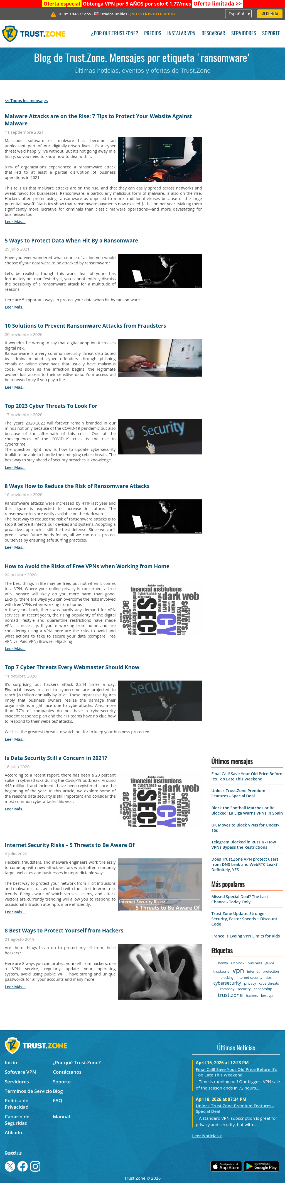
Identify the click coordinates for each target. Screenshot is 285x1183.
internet (253, 971)
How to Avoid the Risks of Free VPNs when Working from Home (87, 566)
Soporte (271, 33)
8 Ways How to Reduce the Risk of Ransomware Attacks (77, 486)
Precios (152, 33)
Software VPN (20, 1072)
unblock (237, 962)
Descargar (213, 33)
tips (269, 977)
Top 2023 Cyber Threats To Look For (51, 406)
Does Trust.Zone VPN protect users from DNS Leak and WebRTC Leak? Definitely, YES (244, 864)
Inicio (11, 1062)
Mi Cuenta (269, 14)
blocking (227, 977)
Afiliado (13, 1132)
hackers (252, 995)
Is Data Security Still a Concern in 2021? (56, 758)
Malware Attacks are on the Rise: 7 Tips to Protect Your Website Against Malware (98, 120)
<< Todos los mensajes (26, 100)
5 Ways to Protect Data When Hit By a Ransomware (71, 240)
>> (217, 3)
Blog (58, 1091)
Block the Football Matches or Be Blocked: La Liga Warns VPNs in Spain (247, 810)
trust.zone (230, 995)
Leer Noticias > (207, 1135)
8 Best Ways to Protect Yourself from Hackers (64, 930)
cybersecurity (227, 983)
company (227, 989)
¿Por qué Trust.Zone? (114, 33)
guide (270, 963)
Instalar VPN (181, 33)
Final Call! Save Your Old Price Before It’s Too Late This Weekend (246, 776)
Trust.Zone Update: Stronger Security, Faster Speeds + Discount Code (244, 919)
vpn (238, 970)
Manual (61, 1116)
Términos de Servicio (28, 1091)
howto (223, 963)
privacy (250, 983)
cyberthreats (269, 983)
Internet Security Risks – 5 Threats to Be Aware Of (70, 845)
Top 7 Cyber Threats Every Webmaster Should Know (72, 667)
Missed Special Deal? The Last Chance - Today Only (239, 899)
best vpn (267, 995)
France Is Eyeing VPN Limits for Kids (245, 936)
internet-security (249, 977)
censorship (263, 988)
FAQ (57, 1100)
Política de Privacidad (17, 1103)
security (243, 988)
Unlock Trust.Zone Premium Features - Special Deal (238, 793)
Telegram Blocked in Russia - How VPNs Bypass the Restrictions (243, 844)
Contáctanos (67, 1072)
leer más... (15, 221)
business (255, 962)
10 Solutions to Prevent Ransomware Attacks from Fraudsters (85, 325)
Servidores (243, 33)
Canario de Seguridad (17, 1119)
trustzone (221, 971)
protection (271, 971)
